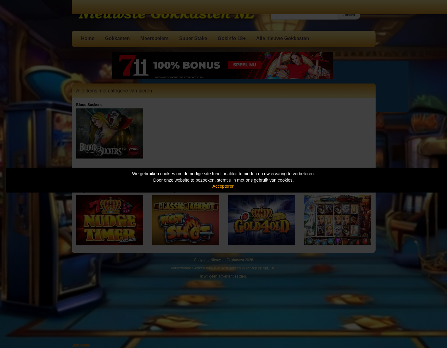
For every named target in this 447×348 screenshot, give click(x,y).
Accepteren (223, 186)
